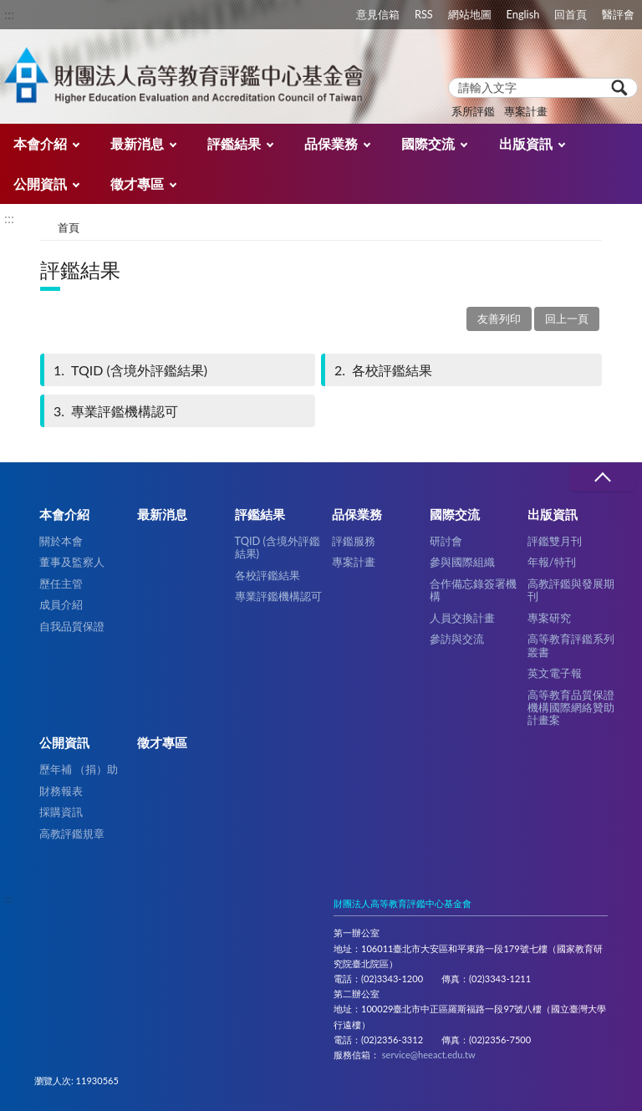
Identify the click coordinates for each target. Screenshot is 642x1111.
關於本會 (61, 541)
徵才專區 (137, 183)
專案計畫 (526, 111)
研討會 (446, 541)
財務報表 (61, 791)
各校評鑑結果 (382, 370)
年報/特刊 (551, 561)
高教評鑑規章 (71, 833)
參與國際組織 (462, 561)
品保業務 (331, 143)
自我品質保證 (71, 626)
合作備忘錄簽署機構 (473, 590)
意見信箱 (378, 14)
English (523, 14)
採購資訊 (61, 811)
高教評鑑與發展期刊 (570, 590)
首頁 (68, 227)
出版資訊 (526, 143)
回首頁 (570, 14)
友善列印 (499, 318)
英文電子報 (554, 673)
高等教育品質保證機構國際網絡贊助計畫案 (570, 707)
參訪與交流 (457, 638)
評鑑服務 (353, 541)
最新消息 (137, 143)
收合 (601, 478)
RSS (424, 14)
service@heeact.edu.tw (429, 1054)
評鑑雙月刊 (554, 541)
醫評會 (618, 14)
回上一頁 (566, 318)
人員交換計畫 (462, 617)
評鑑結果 (234, 143)
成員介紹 (61, 604)
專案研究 (549, 617)
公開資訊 (40, 183)
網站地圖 (470, 14)
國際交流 (428, 143)
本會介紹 (40, 143)
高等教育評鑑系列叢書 (570, 645)
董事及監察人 (71, 561)
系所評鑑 (473, 111)
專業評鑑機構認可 (114, 410)
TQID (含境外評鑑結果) (129, 370)
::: (9, 14)
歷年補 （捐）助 (78, 769)
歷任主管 (61, 583)
